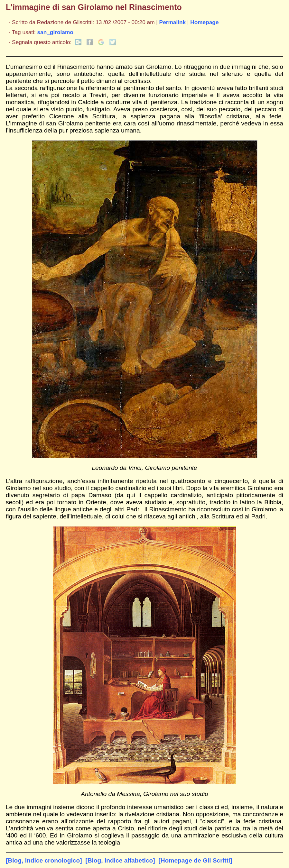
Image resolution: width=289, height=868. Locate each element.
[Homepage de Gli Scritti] (195, 860)
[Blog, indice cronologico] (44, 860)
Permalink (172, 22)
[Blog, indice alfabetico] (120, 860)
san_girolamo (55, 32)
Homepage (204, 22)
